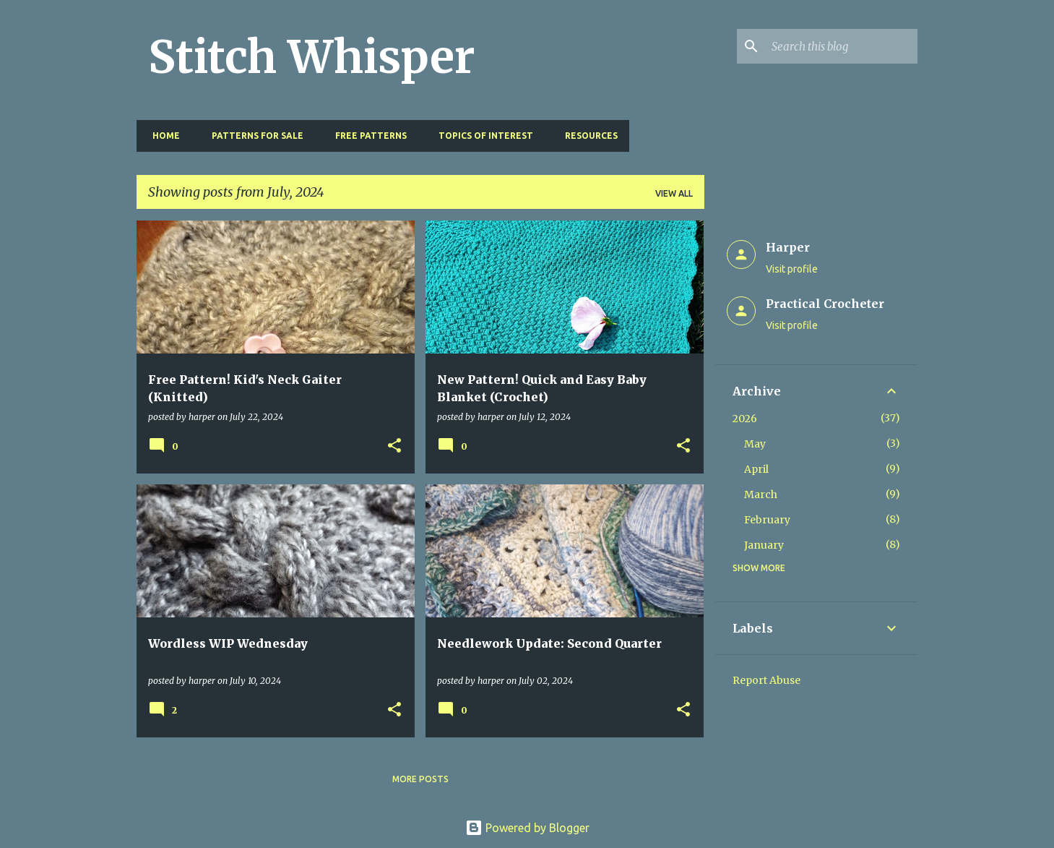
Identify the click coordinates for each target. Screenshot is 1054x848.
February (767, 519)
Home (162, 135)
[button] (394, 446)
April (756, 469)
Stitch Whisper (311, 57)
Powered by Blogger (527, 827)
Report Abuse (766, 680)
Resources (587, 135)
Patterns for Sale (253, 135)
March (760, 494)
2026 (745, 418)
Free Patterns (366, 135)
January (764, 545)
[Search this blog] (841, 46)
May (755, 443)
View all (674, 193)
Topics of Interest (481, 135)
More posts (420, 779)
